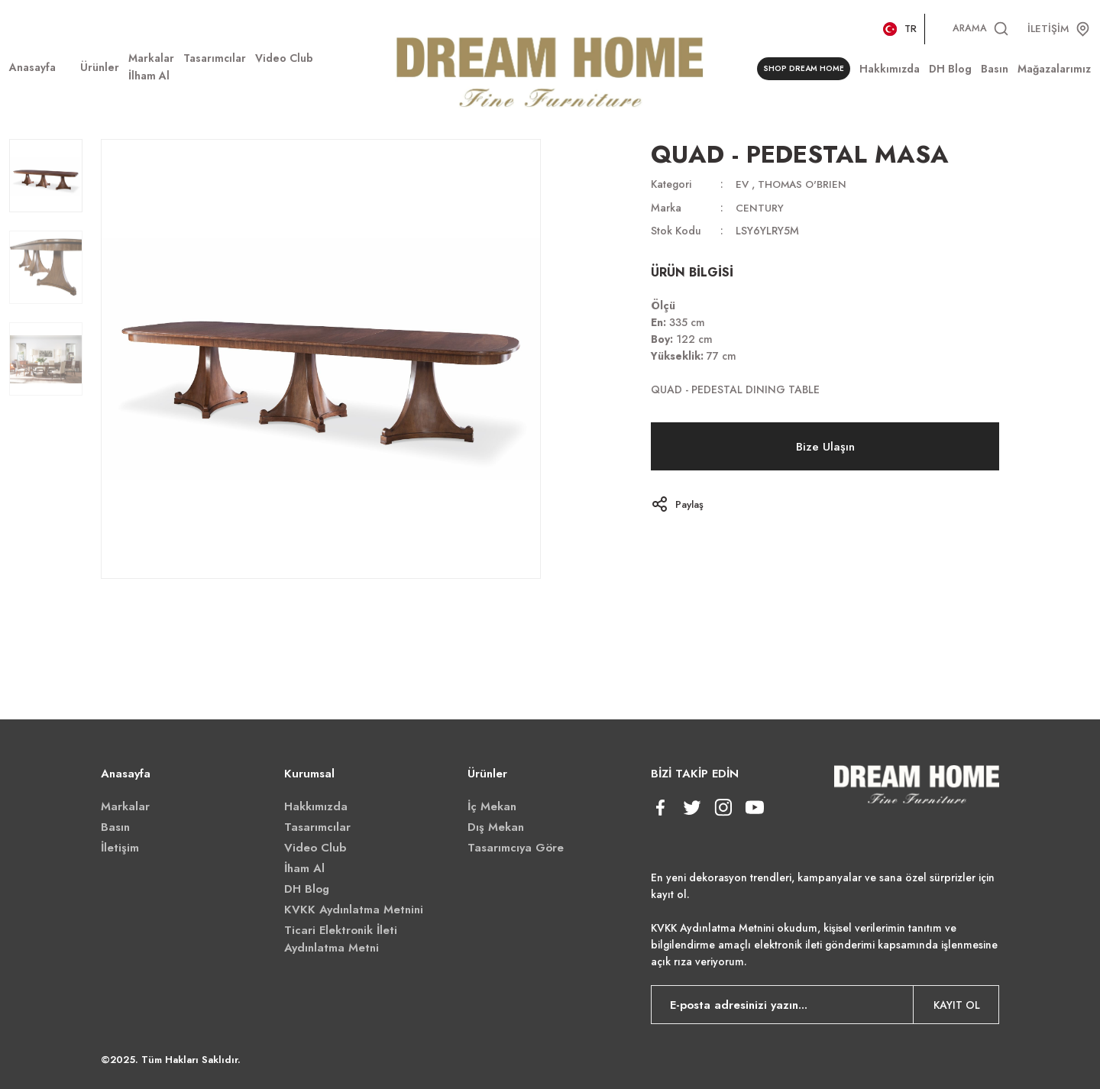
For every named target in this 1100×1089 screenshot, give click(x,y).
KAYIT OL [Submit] (956, 1005)
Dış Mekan (495, 827)
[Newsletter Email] (825, 1004)
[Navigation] (99, 67)
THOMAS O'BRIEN (804, 184)
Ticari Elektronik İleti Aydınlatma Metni (340, 939)
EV (742, 184)
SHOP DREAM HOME (800, 69)
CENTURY (760, 207)
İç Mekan (491, 806)
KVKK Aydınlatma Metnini (353, 909)
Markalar (125, 806)
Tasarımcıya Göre (515, 847)
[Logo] (549, 69)
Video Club (315, 847)
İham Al (304, 868)
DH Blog (306, 889)
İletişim (120, 847)
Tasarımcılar (317, 827)
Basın (115, 827)
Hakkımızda (316, 806)
